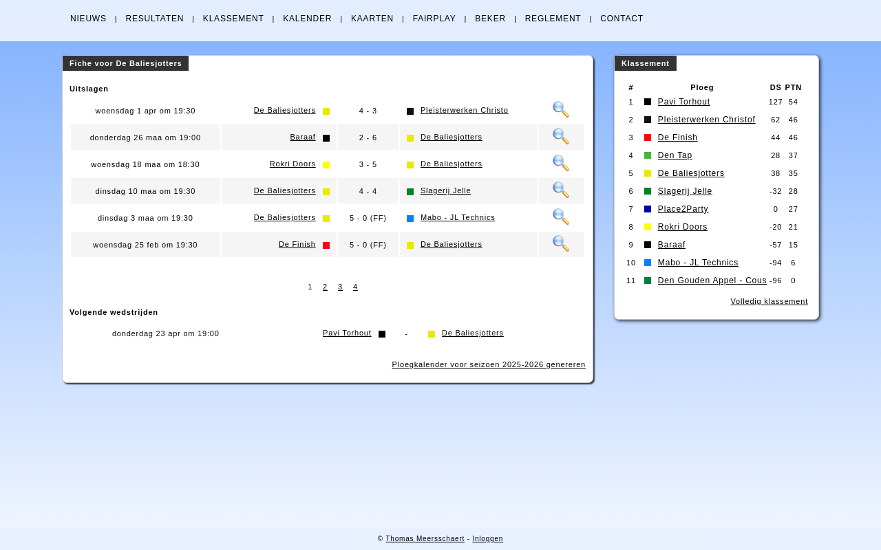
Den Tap (675, 155)
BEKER (490, 18)
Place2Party (683, 209)
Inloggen (487, 538)
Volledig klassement (769, 301)
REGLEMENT (553, 18)
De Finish (297, 244)
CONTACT (622, 18)
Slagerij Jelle (446, 190)
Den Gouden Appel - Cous (712, 280)
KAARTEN (372, 18)
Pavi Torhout (347, 333)
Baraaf (302, 137)
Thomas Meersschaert (425, 538)
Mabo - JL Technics (458, 217)
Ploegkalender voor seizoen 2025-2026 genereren (489, 364)
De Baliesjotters (285, 110)
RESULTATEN (154, 18)
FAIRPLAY (434, 18)
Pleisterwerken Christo (465, 110)
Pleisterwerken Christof (707, 119)
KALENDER (307, 18)
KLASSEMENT (233, 18)
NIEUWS (88, 18)
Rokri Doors (293, 164)
